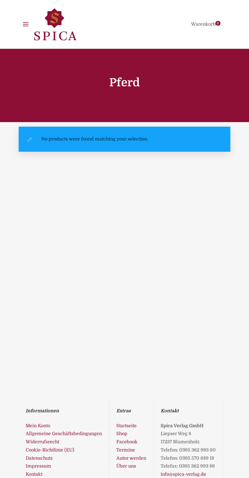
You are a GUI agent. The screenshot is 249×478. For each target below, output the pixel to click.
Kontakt (34, 474)
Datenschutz (39, 458)
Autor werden (131, 458)
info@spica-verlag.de (183, 474)
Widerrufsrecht (42, 441)
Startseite (126, 425)
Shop (121, 433)
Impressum (38, 466)
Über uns (126, 466)
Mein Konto (38, 425)
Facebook (126, 441)
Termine (125, 450)
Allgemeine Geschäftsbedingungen (64, 433)
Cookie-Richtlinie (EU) (50, 450)
